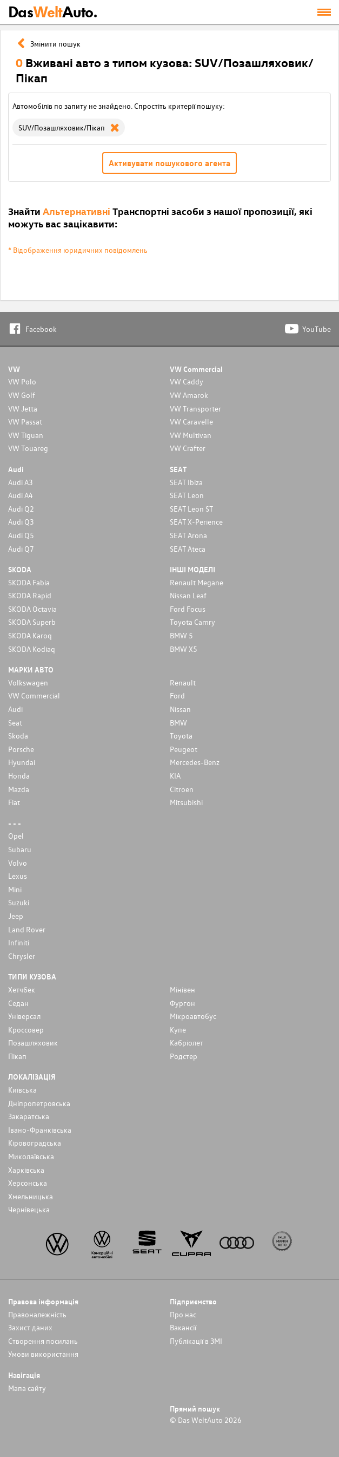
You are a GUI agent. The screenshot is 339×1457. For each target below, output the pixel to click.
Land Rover (26, 929)
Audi (15, 709)
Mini (15, 889)
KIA (175, 775)
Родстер (183, 1056)
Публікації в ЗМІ (196, 1341)
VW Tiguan (25, 435)
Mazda (18, 789)
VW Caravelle (191, 421)
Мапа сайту (27, 1388)
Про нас (183, 1314)
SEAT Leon (187, 495)
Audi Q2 (21, 509)
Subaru (19, 849)
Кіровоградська (34, 1143)
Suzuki (18, 902)
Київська (22, 1089)
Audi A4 (20, 495)
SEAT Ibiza (186, 482)
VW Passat (25, 421)
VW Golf (21, 395)
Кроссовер (26, 1029)
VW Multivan (190, 435)
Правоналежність (37, 1314)
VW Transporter (195, 408)
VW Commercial (34, 695)
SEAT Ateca (187, 549)
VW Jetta (22, 408)
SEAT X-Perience (196, 522)
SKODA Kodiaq (31, 649)
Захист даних (30, 1327)
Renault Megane (196, 582)
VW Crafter (187, 448)
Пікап (17, 1056)
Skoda (18, 735)
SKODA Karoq (30, 635)
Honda (19, 775)
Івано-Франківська (39, 1130)
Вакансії (183, 1327)
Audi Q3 (21, 522)
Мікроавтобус (193, 1016)
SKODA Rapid (29, 595)
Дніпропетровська (39, 1103)
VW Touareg (28, 448)
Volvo (17, 863)
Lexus (17, 876)
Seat (15, 722)
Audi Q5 (21, 535)
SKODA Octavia (32, 609)
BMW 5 (181, 635)
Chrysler (21, 956)
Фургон (182, 1003)
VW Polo (22, 381)
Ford (177, 695)
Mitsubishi (186, 802)
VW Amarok (189, 395)
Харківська (26, 1170)
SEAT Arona (188, 535)
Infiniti (18, 942)
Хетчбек (21, 989)
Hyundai (21, 762)
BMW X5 (183, 649)
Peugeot (183, 749)
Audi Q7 (21, 549)
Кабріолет (186, 1042)
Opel (16, 836)
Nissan (180, 709)
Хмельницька (30, 1196)
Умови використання (43, 1354)
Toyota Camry (192, 622)
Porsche (21, 749)
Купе (178, 1029)
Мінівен (182, 989)
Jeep (15, 916)
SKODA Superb (32, 622)
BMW (178, 722)
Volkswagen (28, 682)
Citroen (182, 789)
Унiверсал (24, 1016)
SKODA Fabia (29, 582)
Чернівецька (29, 1209)
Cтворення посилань (43, 1341)
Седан (18, 1003)
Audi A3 (20, 482)
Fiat (14, 802)
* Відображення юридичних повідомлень (78, 250)
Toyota (181, 735)
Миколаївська (31, 1156)
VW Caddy (186, 381)
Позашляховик (33, 1042)
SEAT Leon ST (191, 509)
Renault (183, 682)
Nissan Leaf (188, 595)
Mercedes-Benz (195, 762)
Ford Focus (187, 609)
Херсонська (27, 1183)
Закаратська (28, 1116)
